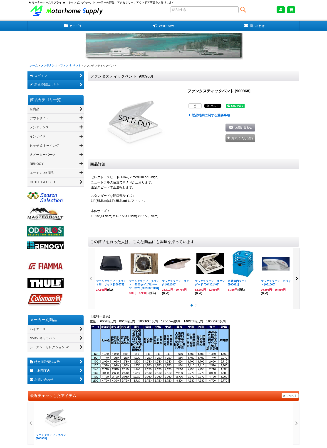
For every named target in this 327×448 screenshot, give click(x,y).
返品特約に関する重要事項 (209, 115)
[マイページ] (281, 9)
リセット (290, 396)
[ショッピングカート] (291, 9)
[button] (240, 138)
